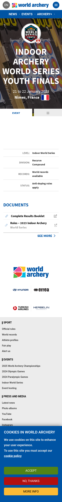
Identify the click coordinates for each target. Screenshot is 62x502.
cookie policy (13, 456)
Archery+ (44, 14)
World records (9, 334)
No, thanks (30, 481)
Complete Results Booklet (27, 216)
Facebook (7, 419)
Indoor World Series (12, 382)
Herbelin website (41, 308)
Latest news (8, 402)
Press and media (14, 396)
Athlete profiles (10, 340)
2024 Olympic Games (13, 371)
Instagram (7, 425)
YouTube (6, 414)
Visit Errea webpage (41, 289)
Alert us (6, 351)
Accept (31, 470)
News (13, 14)
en (6, 5)
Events (27, 14)
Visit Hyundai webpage (20, 289)
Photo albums (9, 408)
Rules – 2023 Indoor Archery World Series (28, 225)
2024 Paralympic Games (15, 377)
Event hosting (9, 388)
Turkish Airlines (20, 308)
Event (16, 113)
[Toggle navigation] (56, 5)
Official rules (8, 329)
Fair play (6, 345)
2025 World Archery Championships (21, 366)
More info (31, 491)
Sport (7, 322)
